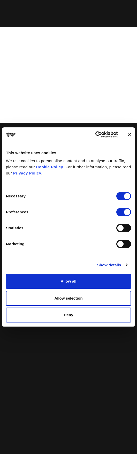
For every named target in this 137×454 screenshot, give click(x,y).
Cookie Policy (49, 167)
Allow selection (68, 298)
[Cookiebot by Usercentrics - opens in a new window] (95, 134)
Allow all (69, 281)
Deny (68, 315)
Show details (109, 265)
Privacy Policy (27, 173)
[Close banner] (129, 134)
